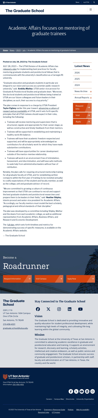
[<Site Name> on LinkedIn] (70, 310)
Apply (83, 121)
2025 (77, 79)
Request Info (83, 107)
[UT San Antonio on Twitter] (76, 391)
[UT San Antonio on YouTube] (81, 391)
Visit (83, 115)
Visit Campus (49, 279)
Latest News (82, 66)
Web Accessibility (82, 410)
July (24, 50)
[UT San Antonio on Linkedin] (87, 391)
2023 (18, 50)
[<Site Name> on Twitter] (48, 310)
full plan (10, 225)
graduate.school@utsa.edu (15, 328)
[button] (94, 2)
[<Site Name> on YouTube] (80, 310)
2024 (77, 85)
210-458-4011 (18, 384)
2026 (77, 73)
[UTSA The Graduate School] (24, 10)
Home (5, 50)
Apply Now (80, 279)
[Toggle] (90, 10)
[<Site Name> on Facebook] (38, 310)
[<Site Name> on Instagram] (59, 310)
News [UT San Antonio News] (77, 2)
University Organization (85, 399)
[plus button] (82, 91)
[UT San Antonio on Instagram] (92, 391)
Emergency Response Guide (54, 410)
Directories (70, 399)
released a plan (10, 69)
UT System (56, 412)
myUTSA (86, 2)
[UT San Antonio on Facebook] (71, 391)
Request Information (17, 279)
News (12, 50)
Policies (70, 410)
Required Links (43, 412)
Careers (49, 399)
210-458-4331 (9, 324)
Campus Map (59, 399)
